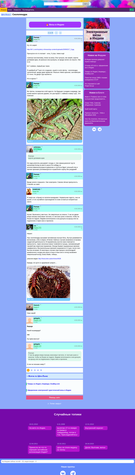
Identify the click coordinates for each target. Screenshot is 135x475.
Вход (131, 10)
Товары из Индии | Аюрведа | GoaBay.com (43, 384)
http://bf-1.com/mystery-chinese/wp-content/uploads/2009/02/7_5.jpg (50, 49)
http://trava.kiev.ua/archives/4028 (49, 259)
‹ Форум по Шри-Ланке (37, 376)
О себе (36, 41)
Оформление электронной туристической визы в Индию (49, 390)
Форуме (102, 55)
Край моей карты (91, 109)
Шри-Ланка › (6, 15)
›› (60, 33)
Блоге (101, 92)
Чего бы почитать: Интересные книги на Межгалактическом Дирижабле (96, 121)
